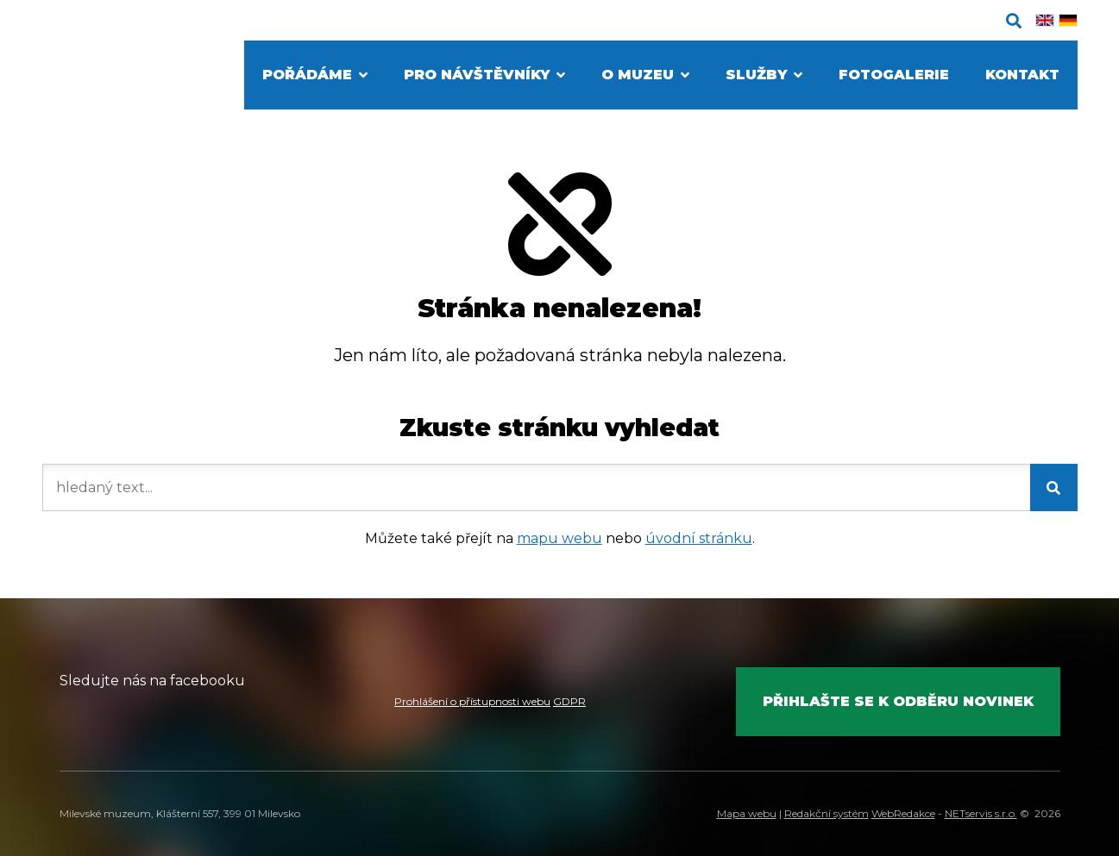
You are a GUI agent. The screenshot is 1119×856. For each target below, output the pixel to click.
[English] (1044, 20)
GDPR (569, 701)
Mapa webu (746, 813)
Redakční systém (826, 813)
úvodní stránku (698, 538)
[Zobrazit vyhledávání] (1013, 20)
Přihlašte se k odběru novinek (898, 701)
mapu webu (559, 538)
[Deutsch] (1068, 20)
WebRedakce (903, 813)
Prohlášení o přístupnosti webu (472, 701)
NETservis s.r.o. (981, 813)
